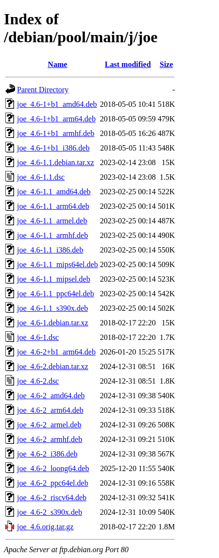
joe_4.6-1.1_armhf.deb (52, 235)
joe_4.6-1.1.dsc (41, 177)
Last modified (128, 64)
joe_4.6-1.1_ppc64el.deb (55, 293)
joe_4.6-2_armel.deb (49, 425)
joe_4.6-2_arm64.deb (50, 410)
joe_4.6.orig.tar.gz (45, 527)
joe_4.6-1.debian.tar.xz (52, 323)
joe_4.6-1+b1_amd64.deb (57, 104)
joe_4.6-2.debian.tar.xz (52, 366)
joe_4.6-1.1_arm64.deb (53, 206)
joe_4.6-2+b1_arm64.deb (56, 352)
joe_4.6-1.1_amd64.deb (54, 191)
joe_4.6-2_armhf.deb (49, 439)
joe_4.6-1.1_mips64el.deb (57, 264)
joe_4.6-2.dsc (38, 381)
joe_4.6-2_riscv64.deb (51, 497)
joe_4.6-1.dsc (38, 337)
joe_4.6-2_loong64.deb (53, 468)
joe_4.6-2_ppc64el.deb (52, 483)
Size (166, 64)
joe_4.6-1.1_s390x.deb (52, 308)
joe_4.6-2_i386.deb (47, 454)
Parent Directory (42, 89)
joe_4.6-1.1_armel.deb (52, 221)
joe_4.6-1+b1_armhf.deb (55, 133)
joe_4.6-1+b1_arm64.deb (56, 119)
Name (57, 64)
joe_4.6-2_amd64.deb (51, 395)
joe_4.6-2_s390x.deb (49, 512)
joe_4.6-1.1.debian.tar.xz (55, 162)
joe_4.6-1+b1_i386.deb (53, 148)
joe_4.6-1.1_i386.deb (50, 250)
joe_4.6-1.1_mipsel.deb (53, 279)
